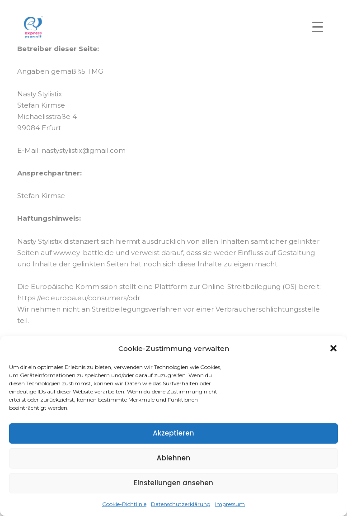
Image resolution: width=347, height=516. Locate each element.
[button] (333, 348)
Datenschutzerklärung (181, 504)
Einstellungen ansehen (173, 483)
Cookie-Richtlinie (124, 504)
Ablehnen (173, 458)
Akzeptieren (173, 433)
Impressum (230, 504)
